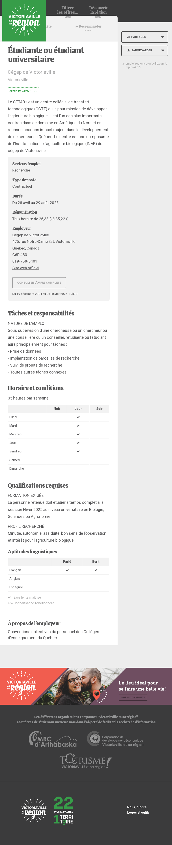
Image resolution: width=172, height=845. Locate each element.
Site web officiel (25, 268)
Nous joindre (136, 807)
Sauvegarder (139, 50)
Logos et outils (138, 812)
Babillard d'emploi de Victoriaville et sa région (24, 20)
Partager (136, 37)
